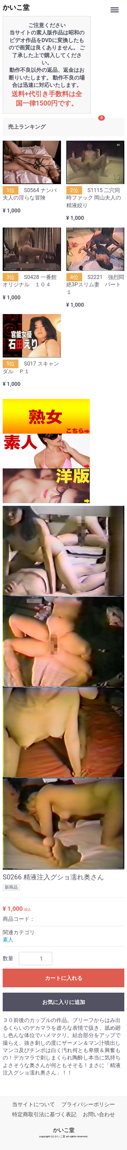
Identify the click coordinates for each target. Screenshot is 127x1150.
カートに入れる (63, 978)
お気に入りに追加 (63, 1002)
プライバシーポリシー (88, 1104)
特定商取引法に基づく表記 (44, 1114)
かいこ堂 (16, 7)
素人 (8, 939)
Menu (115, 6)
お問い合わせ (99, 1114)
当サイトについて (33, 1104)
